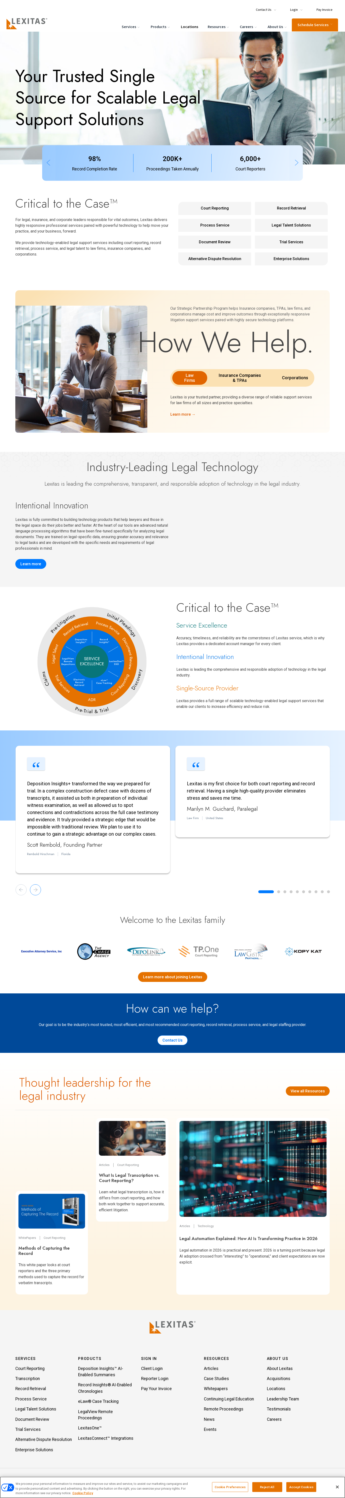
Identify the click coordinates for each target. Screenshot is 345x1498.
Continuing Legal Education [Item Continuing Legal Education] (229, 1400)
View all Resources (308, 1091)
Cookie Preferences (230, 1487)
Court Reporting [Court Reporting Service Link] (215, 208)
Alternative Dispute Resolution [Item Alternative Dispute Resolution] (43, 1440)
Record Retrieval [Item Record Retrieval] (30, 1389)
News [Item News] (209, 1420)
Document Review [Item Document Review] (32, 1420)
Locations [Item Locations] (276, 1389)
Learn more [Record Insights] (30, 564)
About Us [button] (277, 1359)
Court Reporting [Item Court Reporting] (30, 1369)
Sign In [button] (149, 1359)
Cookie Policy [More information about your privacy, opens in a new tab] (82, 1493)
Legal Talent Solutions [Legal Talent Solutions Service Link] (291, 225)
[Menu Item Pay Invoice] (322, 7)
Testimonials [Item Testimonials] (279, 1410)
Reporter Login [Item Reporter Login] (154, 1379)
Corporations (295, 377)
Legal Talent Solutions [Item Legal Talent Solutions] (35, 1410)
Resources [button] (216, 1359)
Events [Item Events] (210, 1430)
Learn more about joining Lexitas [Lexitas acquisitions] (172, 977)
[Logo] (29, 23)
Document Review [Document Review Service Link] (214, 242)
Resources (218, 26)
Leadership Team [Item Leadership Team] (283, 1400)
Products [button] (89, 1359)
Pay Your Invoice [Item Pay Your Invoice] (156, 1389)
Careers (248, 26)
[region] (172, 1487)
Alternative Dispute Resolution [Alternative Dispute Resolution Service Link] (214, 258)
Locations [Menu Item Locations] (188, 26)
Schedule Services (314, 24)
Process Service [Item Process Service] (31, 1400)
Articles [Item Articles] (211, 1369)
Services (130, 26)
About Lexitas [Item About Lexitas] (280, 1369)
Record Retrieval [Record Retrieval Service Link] (291, 208)
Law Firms (189, 378)
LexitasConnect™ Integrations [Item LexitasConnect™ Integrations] (105, 1439)
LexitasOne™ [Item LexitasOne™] (90, 1429)
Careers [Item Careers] (274, 1420)
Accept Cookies (301, 1487)
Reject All (267, 1487)
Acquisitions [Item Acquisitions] (278, 1379)
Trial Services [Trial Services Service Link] (291, 242)
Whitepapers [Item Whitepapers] (216, 1389)
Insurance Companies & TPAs (240, 378)
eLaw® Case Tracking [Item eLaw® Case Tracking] (98, 1402)
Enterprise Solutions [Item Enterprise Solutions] (34, 1450)
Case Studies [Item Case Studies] (216, 1379)
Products (160, 26)
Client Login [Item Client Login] (152, 1369)
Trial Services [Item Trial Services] (28, 1430)
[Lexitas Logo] (172, 1327)
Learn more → (183, 414)
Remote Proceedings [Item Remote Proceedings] (223, 1410)
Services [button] (25, 1359)
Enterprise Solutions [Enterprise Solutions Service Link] (291, 258)
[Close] (337, 1487)
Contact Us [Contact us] (172, 1040)
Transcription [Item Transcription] (27, 1379)
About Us (277, 26)
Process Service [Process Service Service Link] (214, 225)
